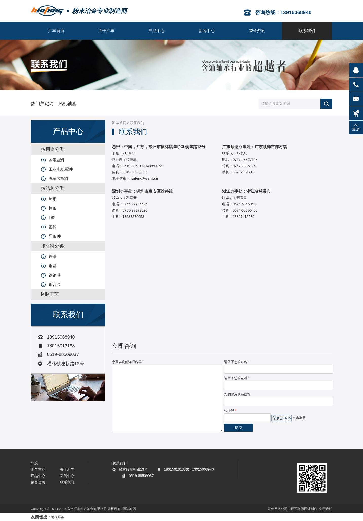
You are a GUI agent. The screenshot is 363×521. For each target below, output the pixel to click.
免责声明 (325, 509)
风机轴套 (67, 103)
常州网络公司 (278, 509)
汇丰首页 (119, 123)
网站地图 (129, 509)
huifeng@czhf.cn (144, 178)
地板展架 (57, 517)
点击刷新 (299, 418)
